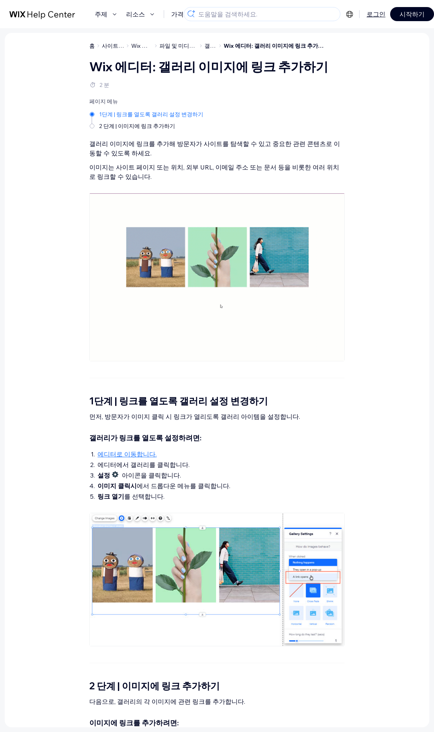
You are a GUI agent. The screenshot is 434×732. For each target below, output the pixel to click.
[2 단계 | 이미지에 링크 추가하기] (147, 125)
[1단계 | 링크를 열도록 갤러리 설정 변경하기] (147, 114)
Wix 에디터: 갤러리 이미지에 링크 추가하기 (276, 45)
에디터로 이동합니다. (127, 454)
